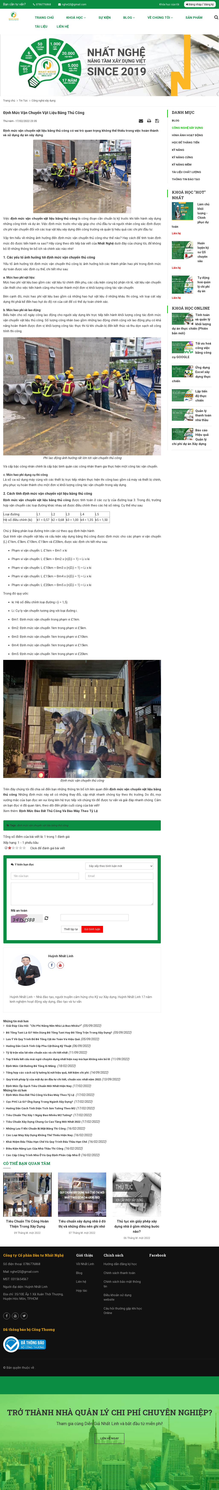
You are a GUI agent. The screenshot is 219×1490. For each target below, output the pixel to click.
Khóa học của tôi (169, 4)
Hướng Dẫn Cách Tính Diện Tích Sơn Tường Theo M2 (40, 1108)
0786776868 (42, 4)
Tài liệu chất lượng (186, 172)
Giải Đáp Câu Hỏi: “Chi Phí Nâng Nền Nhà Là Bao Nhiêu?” (44, 1025)
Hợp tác (81, 1291)
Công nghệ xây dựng (187, 127)
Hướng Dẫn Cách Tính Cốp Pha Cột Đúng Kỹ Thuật (38, 1046)
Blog (129, 18)
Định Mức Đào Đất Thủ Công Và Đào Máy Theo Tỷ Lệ (59, 811)
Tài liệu (41, 27)
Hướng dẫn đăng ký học (120, 1264)
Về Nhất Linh (85, 1264)
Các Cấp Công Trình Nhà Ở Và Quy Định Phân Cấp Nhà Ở (43, 1155)
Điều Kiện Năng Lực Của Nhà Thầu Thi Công (34, 1148)
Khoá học (76, 18)
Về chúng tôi (160, 18)
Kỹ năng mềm (181, 164)
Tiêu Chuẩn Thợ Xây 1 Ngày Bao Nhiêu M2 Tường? (39, 1115)
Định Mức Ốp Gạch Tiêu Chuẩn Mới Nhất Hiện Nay (39, 1086)
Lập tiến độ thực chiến (201, 395)
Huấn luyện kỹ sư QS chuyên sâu (203, 252)
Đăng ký (209, 4)
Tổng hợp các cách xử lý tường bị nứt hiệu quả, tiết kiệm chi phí (47, 1072)
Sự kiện (105, 18)
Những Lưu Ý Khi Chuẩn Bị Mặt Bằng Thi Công (36, 1128)
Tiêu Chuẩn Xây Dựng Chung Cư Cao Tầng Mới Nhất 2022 (43, 1121)
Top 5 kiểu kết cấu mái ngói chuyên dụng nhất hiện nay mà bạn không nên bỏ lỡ (58, 1059)
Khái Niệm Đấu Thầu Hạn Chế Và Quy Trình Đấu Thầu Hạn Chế (46, 1141)
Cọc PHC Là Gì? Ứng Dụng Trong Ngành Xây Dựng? (39, 1101)
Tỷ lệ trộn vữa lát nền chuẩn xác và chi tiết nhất (37, 1052)
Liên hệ (63, 27)
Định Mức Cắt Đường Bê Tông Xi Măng (31, 1066)
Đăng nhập (194, 4)
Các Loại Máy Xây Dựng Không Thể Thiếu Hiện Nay (39, 1135)
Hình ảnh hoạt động (187, 135)
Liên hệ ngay (109, 1438)
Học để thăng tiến (185, 142)
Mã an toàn (19, 910)
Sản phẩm (194, 18)
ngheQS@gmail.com (72, 4)
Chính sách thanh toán (119, 1273)
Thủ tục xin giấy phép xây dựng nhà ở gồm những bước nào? (136, 1226)
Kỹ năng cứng (182, 157)
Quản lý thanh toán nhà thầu (203, 415)
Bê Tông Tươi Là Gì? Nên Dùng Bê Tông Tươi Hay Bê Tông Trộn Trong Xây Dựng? (59, 1032)
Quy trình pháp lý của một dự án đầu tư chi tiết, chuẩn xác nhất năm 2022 (53, 1079)
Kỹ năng (178, 150)
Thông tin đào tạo (186, 179)
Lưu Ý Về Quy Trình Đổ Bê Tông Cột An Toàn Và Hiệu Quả (43, 1039)
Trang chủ (44, 18)
